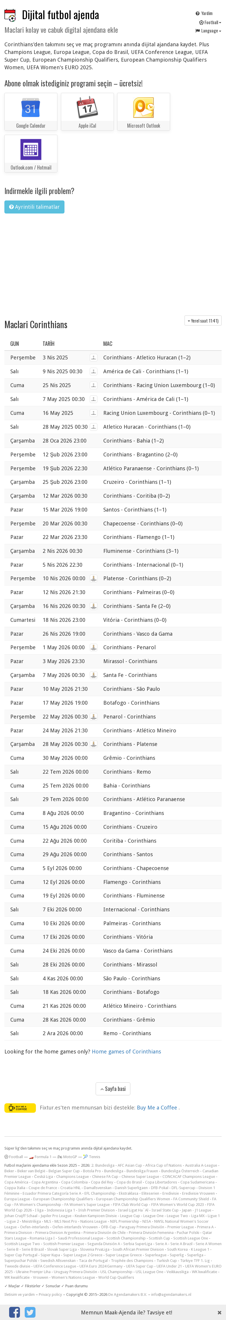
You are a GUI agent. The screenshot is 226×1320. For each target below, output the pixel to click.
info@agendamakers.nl (171, 1294)
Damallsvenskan (98, 1188)
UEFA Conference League (55, 1266)
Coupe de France (43, 1188)
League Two (177, 1216)
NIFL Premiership (124, 1221)
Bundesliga (113, 1171)
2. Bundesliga (102, 1165)
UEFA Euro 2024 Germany (101, 1266)
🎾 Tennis (91, 1157)
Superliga (195, 1255)
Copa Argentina (44, 1182)
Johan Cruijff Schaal (20, 1216)
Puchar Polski (188, 1232)
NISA (146, 1221)
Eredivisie (170, 1193)
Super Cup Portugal (20, 1255)
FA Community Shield (191, 1199)
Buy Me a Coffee (158, 1107)
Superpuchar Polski (20, 1260)
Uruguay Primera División (75, 1272)
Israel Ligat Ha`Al (133, 1210)
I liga (39, 1210)
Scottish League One (190, 1238)
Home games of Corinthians (126, 1051)
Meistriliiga (31, 1221)
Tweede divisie (17, 1266)
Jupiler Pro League (56, 1216)
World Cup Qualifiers (116, 1277)
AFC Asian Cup (130, 1165)
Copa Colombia (74, 1182)
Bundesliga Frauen (142, 1171)
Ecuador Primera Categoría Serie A (52, 1193)
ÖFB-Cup (108, 1227)
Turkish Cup (167, 1260)
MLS (47, 1221)
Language (208, 30)
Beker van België (31, 1171)
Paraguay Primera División (141, 1227)
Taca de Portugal (93, 1260)
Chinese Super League (140, 1176)
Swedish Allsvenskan (58, 1260)
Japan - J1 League (196, 1210)
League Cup (130, 1216)
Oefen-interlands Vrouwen (75, 1227)
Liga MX (198, 1216)
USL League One (149, 1272)
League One (153, 1216)
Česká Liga (43, 1176)
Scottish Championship (126, 1238)
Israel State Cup (165, 1210)
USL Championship (116, 1272)
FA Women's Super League (87, 1204)
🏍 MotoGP (67, 1157)
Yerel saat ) (203, 320)
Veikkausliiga (178, 1272)
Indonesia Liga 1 (61, 1210)
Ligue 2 (13, 1221)
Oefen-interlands (34, 1227)
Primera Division (18, 1232)
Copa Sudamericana (197, 1182)
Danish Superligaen (131, 1188)
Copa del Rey (102, 1182)
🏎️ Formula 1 (40, 1157)
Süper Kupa (50, 1255)
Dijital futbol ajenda (60, 14)
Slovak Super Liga (62, 1249)
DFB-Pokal (159, 1188)
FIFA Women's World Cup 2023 (177, 1204)
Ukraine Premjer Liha (33, 1272)
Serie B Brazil (33, 1249)
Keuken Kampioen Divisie (96, 1216)
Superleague (156, 1255)
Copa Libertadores (161, 1182)
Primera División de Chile (105, 1232)
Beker (9, 1171)
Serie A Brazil (181, 1244)
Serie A (161, 1244)
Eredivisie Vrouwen (198, 1193)
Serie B (13, 1249)
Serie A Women (209, 1244)
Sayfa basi (113, 1088)
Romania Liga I (42, 1238)
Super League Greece (124, 1255)
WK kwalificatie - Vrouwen (26, 1277)
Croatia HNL (70, 1188)
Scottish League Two (22, 1244)
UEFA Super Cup (139, 1266)
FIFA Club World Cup (130, 1204)
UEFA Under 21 (169, 1266)
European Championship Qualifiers (63, 1199)
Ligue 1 (214, 1216)
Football (210, 22)
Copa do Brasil (129, 1182)
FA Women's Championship (37, 1204)
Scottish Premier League (63, 1244)
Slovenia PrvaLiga (94, 1249)
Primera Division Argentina (57, 1232)
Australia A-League (201, 1165)
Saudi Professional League (80, 1238)
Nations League (93, 1221)
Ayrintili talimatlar (34, 207)
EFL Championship (100, 1193)
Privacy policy (50, 1294)
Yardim (203, 13)
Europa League (17, 1199)
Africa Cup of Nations (163, 1165)
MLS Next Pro (65, 1221)
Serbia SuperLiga (137, 1244)
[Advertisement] (113, 262)
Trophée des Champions (132, 1260)
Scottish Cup (159, 1238)
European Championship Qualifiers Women (133, 1199)
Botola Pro (92, 1171)
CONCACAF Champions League (188, 1176)
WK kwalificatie (204, 1272)
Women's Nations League (73, 1277)
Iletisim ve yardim (19, 1294)
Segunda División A (103, 1244)
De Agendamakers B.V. (127, 1294)
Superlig (177, 1255)
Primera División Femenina (151, 1232)
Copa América (16, 1182)
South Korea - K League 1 (188, 1249)
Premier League (180, 1227)
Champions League (72, 1176)
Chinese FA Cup (105, 1176)
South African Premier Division (138, 1249)
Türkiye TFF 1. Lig (195, 1260)
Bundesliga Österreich (180, 1171)
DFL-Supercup (183, 1188)
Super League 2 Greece (82, 1255)
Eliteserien (150, 1193)
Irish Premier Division (96, 1210)
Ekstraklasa (128, 1193)
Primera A (205, 1227)
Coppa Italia (14, 1188)
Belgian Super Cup (64, 1171)
